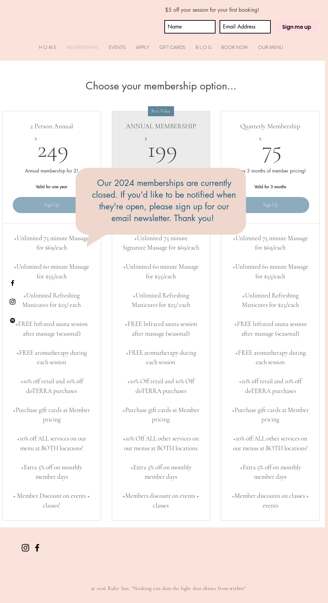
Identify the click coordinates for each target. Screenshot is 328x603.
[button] (142, 47)
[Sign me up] (296, 27)
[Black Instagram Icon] (12, 302)
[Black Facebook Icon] (12, 283)
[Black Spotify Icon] (12, 320)
